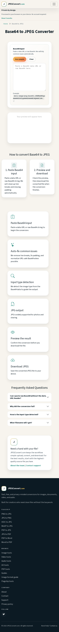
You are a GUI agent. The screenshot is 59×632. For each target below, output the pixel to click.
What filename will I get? (21, 422)
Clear (31, 59)
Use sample (19, 59)
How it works (6, 18)
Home (5, 23)
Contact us (53, 626)
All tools (5, 565)
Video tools (6, 557)
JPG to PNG (6, 518)
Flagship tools (7, 581)
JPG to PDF (6, 534)
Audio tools (6, 561)
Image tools (6, 552)
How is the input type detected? (24, 414)
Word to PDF (6, 542)
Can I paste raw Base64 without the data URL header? (28, 397)
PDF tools (5, 569)
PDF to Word (6, 538)
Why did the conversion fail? (22, 406)
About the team (17, 465)
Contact (4, 596)
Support (4, 600)
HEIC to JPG (6, 522)
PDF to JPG (6, 530)
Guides (4, 573)
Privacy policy (7, 604)
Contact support (33, 465)
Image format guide (9, 577)
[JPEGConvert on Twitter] (3, 614)
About (4, 592)
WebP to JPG (6, 526)
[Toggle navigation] (54, 4)
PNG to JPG (6, 514)
